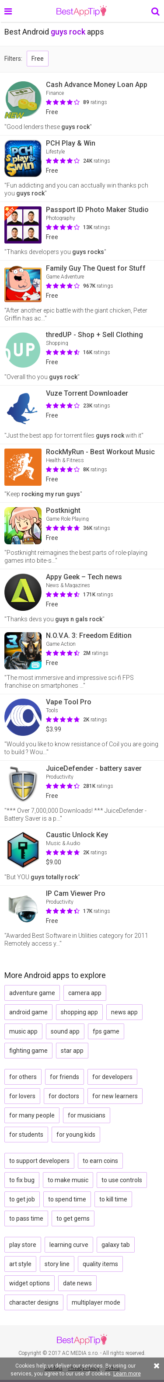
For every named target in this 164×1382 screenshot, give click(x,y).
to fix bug (22, 1180)
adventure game (32, 992)
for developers (112, 1076)
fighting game (28, 1050)
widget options (29, 1283)
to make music (68, 1180)
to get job (22, 1199)
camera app (84, 992)
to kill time (113, 1199)
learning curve (68, 1244)
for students (26, 1134)
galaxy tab (115, 1244)
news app (124, 1012)
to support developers (39, 1160)
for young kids (75, 1134)
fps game (106, 1031)
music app (23, 1031)
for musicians (86, 1115)
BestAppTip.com (81, 11)
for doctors (64, 1096)
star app (72, 1050)
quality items (100, 1263)
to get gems (73, 1218)
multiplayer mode (96, 1302)
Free (37, 58)
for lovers (22, 1096)
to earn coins (100, 1160)
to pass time (26, 1218)
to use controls (121, 1180)
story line (57, 1263)
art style (20, 1263)
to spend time (67, 1199)
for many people (32, 1115)
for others (23, 1076)
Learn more (127, 1374)
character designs (34, 1302)
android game (28, 1012)
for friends (64, 1076)
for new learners (115, 1096)
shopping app (79, 1012)
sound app (65, 1031)
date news (77, 1283)
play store (22, 1244)
